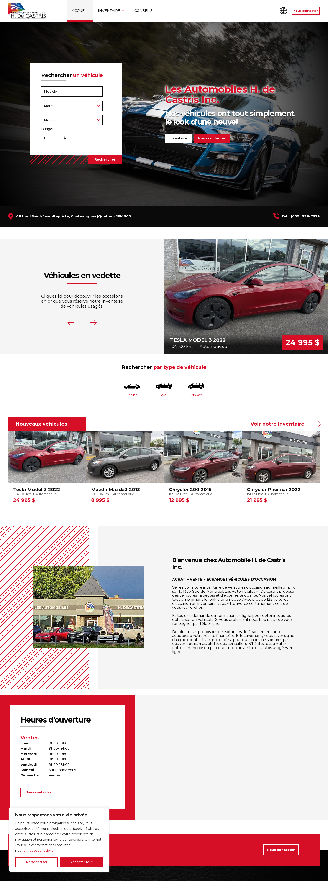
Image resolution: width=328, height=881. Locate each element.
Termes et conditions (39, 851)
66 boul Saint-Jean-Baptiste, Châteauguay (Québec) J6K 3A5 (73, 216)
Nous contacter (305, 11)
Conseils (143, 10)
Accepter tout (81, 862)
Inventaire (109, 10)
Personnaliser (36, 862)
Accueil (80, 10)
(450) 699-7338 (305, 216)
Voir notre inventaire (277, 425)
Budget (75, 136)
